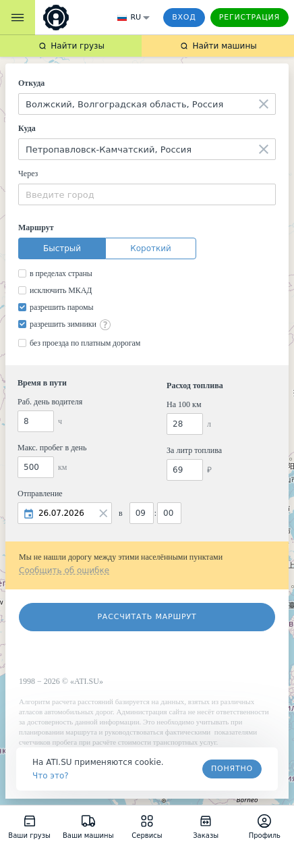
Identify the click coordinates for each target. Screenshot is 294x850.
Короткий (150, 248)
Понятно (232, 768)
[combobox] (147, 104)
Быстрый (62, 248)
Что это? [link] (50, 775)
